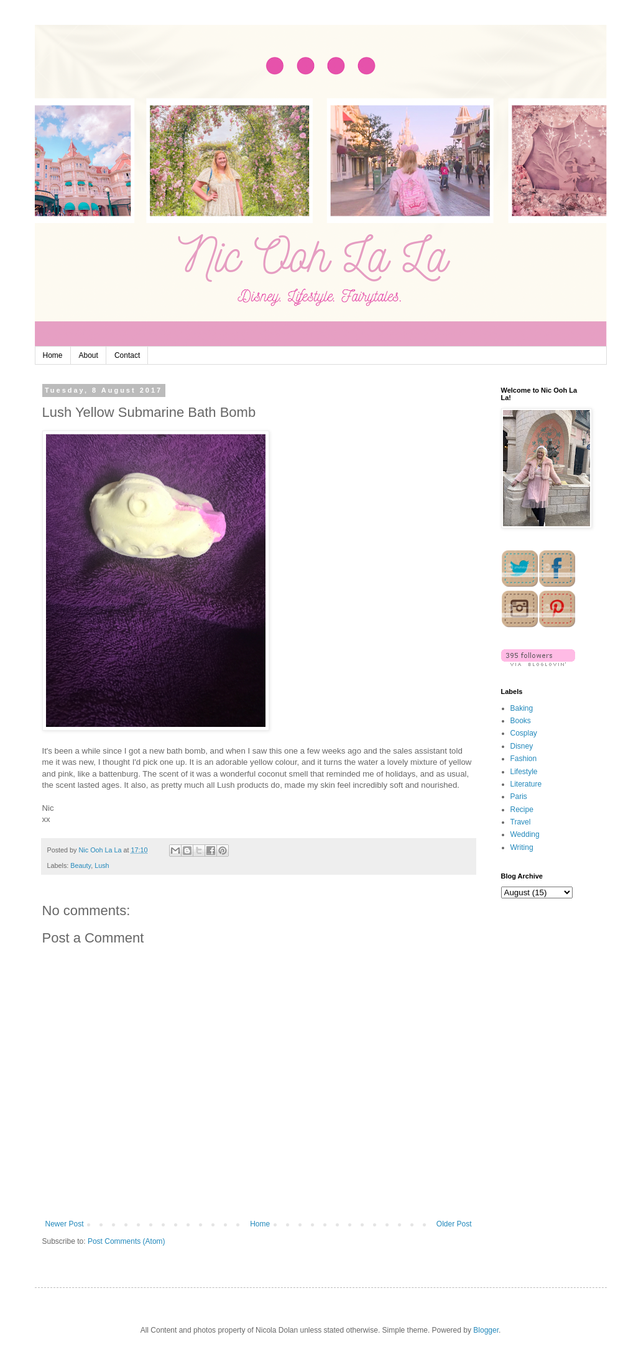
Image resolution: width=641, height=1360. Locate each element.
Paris (518, 796)
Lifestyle (524, 771)
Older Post (454, 1224)
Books (520, 720)
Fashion (523, 758)
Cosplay (523, 733)
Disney (521, 746)
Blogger (486, 1330)
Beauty (80, 865)
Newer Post (64, 1224)
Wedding (525, 834)
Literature (526, 784)
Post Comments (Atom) (126, 1241)
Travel (520, 822)
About (88, 355)
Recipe (521, 809)
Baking (521, 708)
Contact (127, 355)
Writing (521, 847)
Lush (102, 865)
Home (53, 355)
